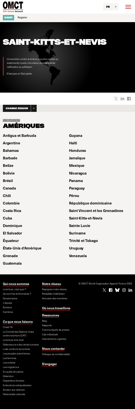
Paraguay (77, 188)
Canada (9, 188)
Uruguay (76, 248)
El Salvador (12, 233)
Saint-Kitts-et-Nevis (85, 218)
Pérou (74, 195)
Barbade (10, 158)
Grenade (10, 255)
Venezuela (78, 255)
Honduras (77, 150)
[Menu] (128, 7)
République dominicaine (90, 203)
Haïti (73, 143)
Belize (8, 165)
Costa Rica (12, 210)
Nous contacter (53, 348)
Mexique (77, 165)
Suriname (77, 233)
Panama (76, 180)
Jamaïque (77, 158)
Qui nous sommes (16, 283)
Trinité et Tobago (83, 240)
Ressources (50, 315)
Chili (7, 195)
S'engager (49, 363)
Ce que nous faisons (18, 321)
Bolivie (9, 173)
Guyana (75, 135)
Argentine (11, 143)
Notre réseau (51, 283)
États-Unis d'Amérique (22, 248)
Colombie (11, 203)
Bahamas (11, 150)
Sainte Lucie (79, 225)
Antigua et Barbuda (19, 135)
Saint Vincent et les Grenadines (96, 210)
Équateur (11, 240)
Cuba (7, 218)
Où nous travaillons (56, 308)
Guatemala (12, 263)
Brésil (8, 180)
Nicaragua (78, 173)
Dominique (12, 225)
